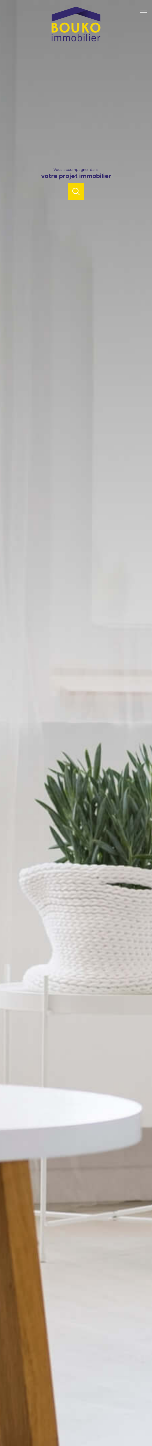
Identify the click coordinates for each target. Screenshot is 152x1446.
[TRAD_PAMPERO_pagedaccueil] (76, 40)
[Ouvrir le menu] (145, 10)
